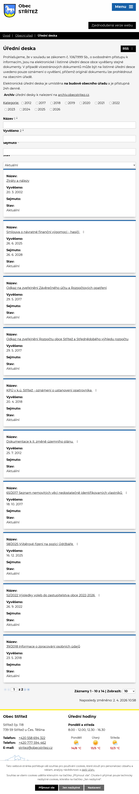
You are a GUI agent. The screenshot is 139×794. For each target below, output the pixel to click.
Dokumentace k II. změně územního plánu (42, 441)
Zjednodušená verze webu (112, 25)
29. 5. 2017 (14, 299)
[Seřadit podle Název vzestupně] (17, 117)
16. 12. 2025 (14, 555)
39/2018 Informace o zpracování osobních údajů (43, 646)
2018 (57, 103)
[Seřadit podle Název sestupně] (17, 118)
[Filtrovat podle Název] (69, 125)
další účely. (88, 770)
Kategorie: (11, 103)
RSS (128, 49)
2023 (11, 109)
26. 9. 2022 (14, 607)
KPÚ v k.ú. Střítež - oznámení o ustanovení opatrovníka (52, 390)
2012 (28, 103)
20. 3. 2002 (14, 192)
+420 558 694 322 (32, 738)
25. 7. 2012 (13, 453)
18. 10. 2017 (14, 504)
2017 (42, 103)
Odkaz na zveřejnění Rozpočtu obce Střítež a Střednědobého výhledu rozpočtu (67, 339)
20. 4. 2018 (14, 402)
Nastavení (94, 787)
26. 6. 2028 (14, 255)
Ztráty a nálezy (17, 181)
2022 (116, 103)
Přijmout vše (47, 787)
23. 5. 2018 (14, 658)
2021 (101, 103)
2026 (56, 109)
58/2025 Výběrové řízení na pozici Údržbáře (42, 544)
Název (9, 119)
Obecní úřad (24, 35)
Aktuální (13, 210)
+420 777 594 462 (32, 743)
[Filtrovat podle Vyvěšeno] (69, 138)
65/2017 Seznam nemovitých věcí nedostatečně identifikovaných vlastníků (67, 493)
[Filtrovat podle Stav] (69, 165)
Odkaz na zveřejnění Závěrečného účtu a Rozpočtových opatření (56, 288)
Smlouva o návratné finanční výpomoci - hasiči (46, 232)
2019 (71, 103)
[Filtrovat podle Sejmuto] (69, 151)
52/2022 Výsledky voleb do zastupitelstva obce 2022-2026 (53, 595)
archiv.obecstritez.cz (73, 95)
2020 (86, 103)
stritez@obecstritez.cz (35, 748)
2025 (41, 109)
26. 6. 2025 (14, 243)
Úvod (6, 35)
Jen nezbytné (71, 787)
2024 (26, 109)
